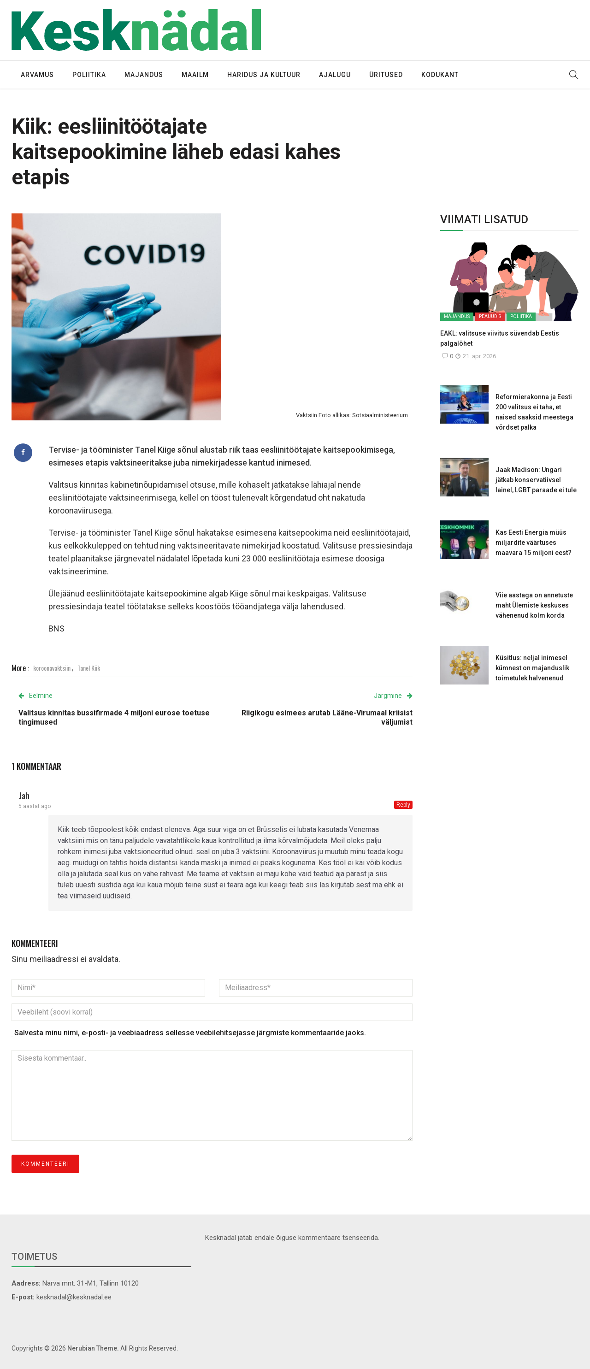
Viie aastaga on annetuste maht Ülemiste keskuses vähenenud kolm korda (534, 605)
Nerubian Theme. (93, 1348)
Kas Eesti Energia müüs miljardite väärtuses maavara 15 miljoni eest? (534, 542)
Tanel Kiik (88, 668)
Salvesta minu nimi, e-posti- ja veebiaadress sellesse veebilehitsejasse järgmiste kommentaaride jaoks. (190, 1032)
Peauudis (490, 316)
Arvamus (37, 74)
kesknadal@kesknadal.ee (74, 1297)
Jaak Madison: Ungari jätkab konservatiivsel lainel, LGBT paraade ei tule (536, 480)
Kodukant (440, 74)
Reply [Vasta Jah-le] (403, 805)
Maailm (195, 74)
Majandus (143, 74)
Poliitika (89, 74)
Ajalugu (335, 74)
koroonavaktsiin (52, 668)
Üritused (386, 74)
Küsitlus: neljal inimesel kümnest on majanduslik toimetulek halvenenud (532, 668)
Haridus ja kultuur (264, 74)
